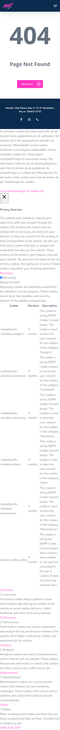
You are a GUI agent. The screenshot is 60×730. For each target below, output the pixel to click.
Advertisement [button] (9, 672)
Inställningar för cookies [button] (25, 191)
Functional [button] (6, 590)
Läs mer (5, 191)
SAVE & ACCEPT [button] (10, 728)
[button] (55, 5)
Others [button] (4, 705)
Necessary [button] (6, 273)
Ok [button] (42, 191)
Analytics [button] (5, 645)
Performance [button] (8, 617)
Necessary (9, 277)
